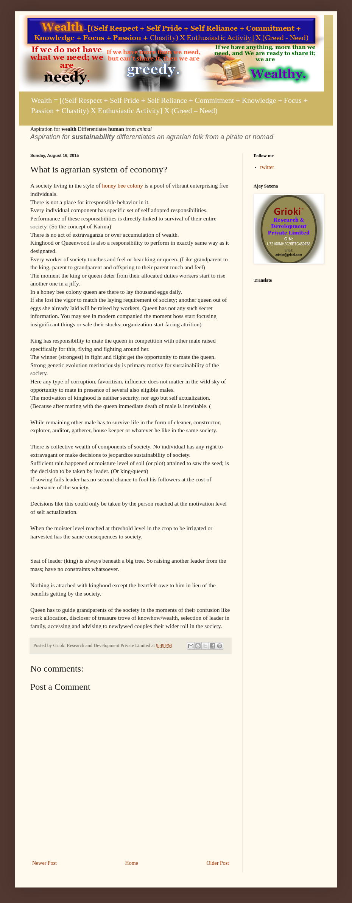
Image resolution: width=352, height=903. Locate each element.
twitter (267, 167)
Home (131, 863)
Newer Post (44, 863)
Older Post (218, 863)
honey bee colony (122, 185)
